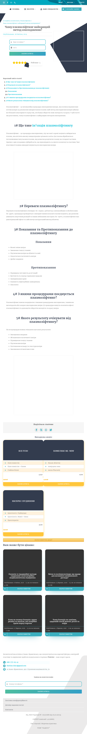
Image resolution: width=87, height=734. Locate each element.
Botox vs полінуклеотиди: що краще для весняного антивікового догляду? (64, 576)
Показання (12, 91)
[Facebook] (36, 430)
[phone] (15, 2)
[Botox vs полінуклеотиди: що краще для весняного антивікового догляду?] (64, 551)
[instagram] (4, 2)
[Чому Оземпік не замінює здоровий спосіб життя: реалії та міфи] (64, 596)
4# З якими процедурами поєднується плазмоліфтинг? (28, 97)
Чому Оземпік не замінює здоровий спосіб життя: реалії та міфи (64, 621)
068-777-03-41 (12, 662)
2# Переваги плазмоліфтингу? (18, 85)
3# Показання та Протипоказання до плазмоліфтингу (27, 88)
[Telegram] (50, 430)
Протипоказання (15, 94)
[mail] (11, 2)
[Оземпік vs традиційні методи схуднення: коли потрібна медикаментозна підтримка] (22, 551)
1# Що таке (20, 82)
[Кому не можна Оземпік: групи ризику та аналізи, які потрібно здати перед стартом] (22, 596)
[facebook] (7, 2)
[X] (41, 430)
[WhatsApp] (46, 430)
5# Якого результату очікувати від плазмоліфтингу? (27, 101)
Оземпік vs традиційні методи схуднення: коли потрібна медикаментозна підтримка (22, 576)
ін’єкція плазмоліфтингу (52, 125)
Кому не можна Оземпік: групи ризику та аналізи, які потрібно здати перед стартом (22, 621)
